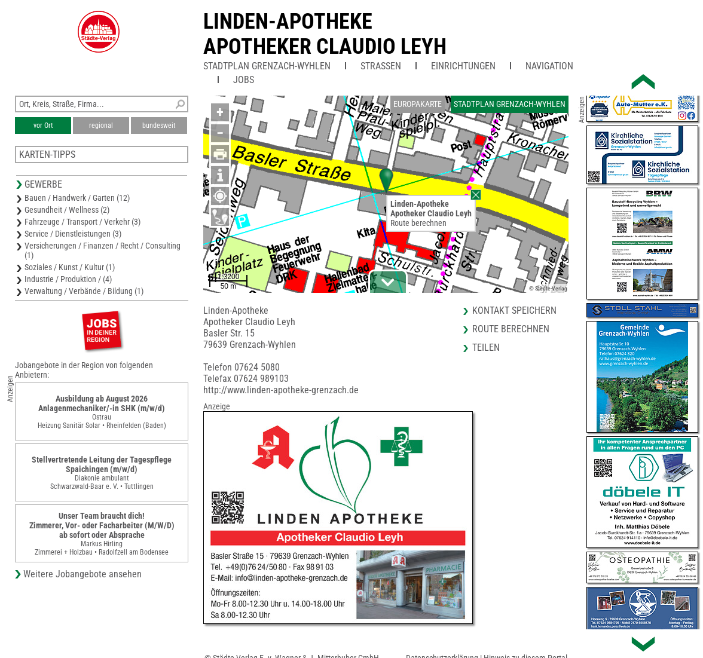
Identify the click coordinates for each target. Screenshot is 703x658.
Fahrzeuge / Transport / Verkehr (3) (82, 222)
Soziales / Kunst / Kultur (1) (70, 267)
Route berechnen (418, 223)
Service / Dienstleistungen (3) (73, 233)
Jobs (243, 79)
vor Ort (43, 125)
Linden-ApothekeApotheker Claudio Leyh (325, 34)
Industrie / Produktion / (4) (68, 279)
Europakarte (417, 104)
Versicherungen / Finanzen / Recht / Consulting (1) (103, 250)
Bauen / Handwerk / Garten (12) (77, 198)
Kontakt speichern (514, 310)
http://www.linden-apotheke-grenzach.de (281, 390)
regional (101, 125)
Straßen (380, 66)
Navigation (549, 66)
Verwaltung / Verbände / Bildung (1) (84, 291)
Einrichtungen (463, 66)
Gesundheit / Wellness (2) (67, 210)
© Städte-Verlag (548, 288)
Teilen (486, 347)
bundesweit (159, 125)
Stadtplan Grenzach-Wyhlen (267, 66)
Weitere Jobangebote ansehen (82, 574)
